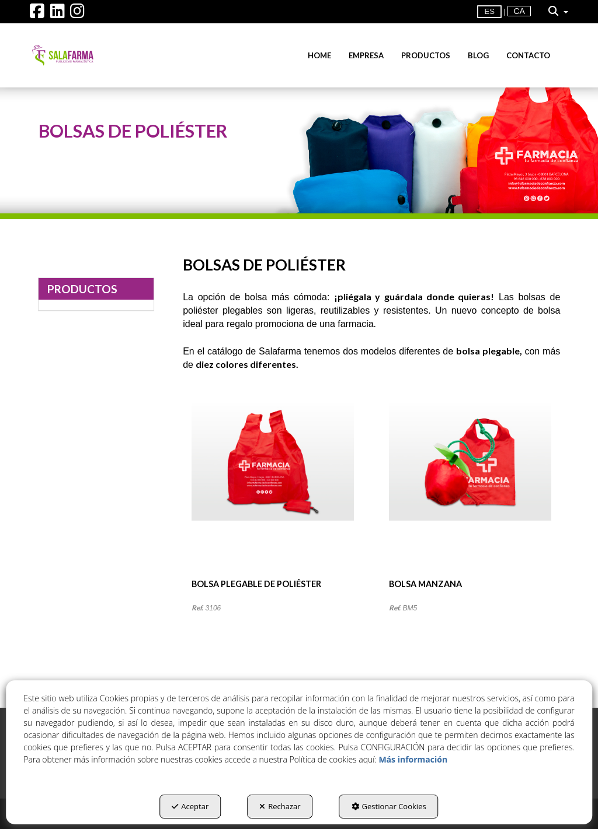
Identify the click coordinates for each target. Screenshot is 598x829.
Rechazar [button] (279, 806)
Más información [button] (412, 759)
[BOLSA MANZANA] (470, 490)
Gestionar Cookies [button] (389, 806)
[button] (37, 14)
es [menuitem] (489, 11)
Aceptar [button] (190, 806)
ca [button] (518, 11)
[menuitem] (518, 11)
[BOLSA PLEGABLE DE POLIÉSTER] (273, 490)
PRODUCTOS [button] (82, 289)
